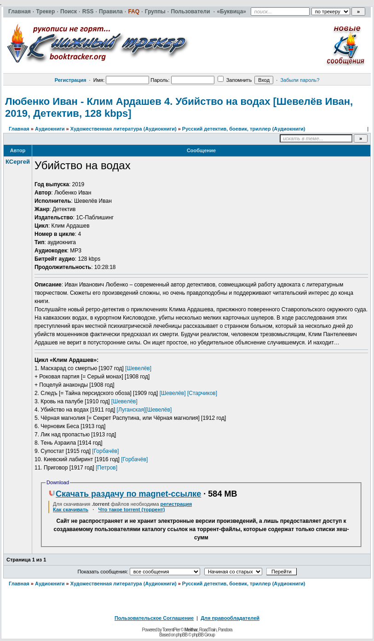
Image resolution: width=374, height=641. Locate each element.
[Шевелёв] (138, 368)
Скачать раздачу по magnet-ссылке (124, 493)
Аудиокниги (50, 129)
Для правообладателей (230, 618)
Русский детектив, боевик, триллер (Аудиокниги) (243, 129)
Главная (19, 129)
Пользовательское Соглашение (154, 618)
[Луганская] (131, 409)
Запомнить (235, 80)
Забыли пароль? (299, 80)
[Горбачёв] (105, 451)
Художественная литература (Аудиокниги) (123, 129)
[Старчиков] (202, 393)
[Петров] (106, 467)
